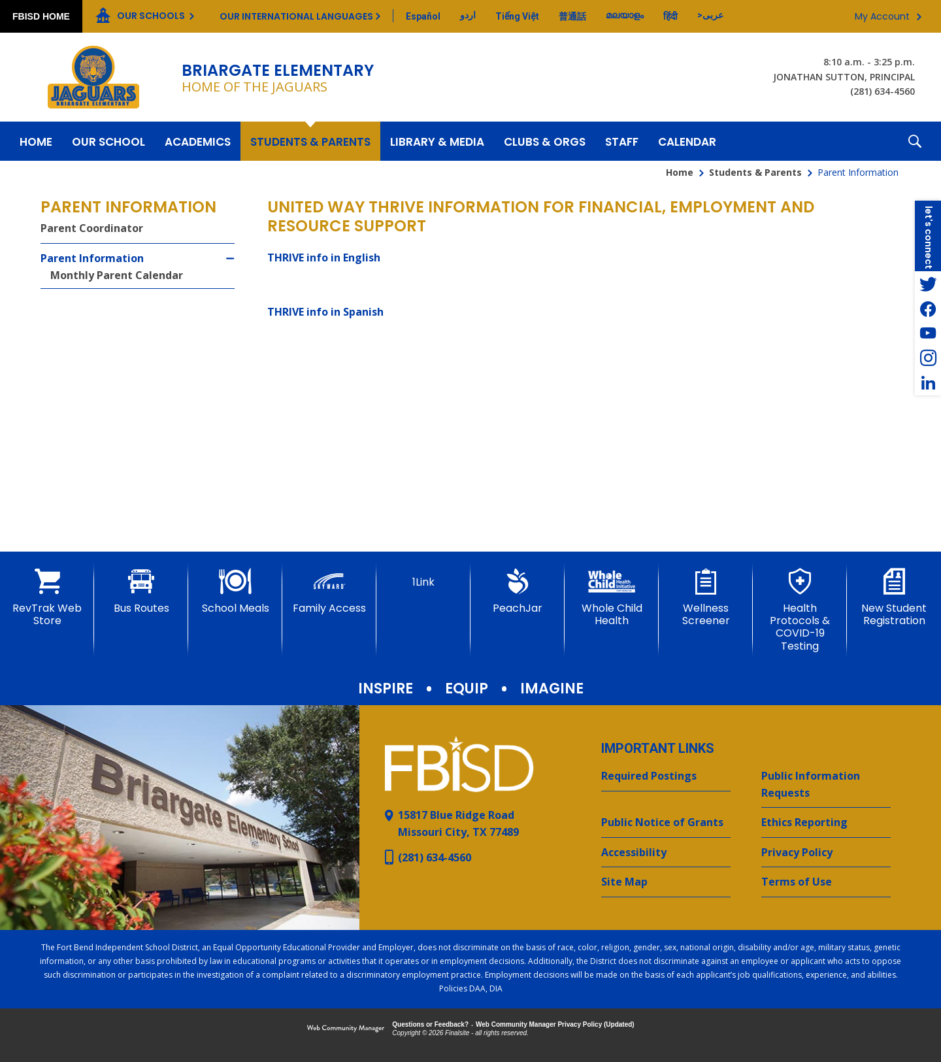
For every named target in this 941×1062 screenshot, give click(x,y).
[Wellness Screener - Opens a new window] (705, 598)
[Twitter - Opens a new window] (928, 283)
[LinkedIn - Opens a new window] (928, 383)
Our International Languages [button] (296, 16)
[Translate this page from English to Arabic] (710, 15)
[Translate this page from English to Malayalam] (624, 15)
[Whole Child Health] (611, 598)
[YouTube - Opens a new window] (928, 333)
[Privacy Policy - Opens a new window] (826, 853)
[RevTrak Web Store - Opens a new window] (47, 598)
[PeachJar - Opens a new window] (517, 591)
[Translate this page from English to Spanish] (423, 16)
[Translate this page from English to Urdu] (468, 15)
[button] (914, 141)
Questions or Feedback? (430, 1024)
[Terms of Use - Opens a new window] (826, 882)
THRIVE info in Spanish (325, 312)
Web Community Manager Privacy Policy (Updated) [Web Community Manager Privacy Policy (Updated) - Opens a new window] (555, 1024)
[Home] (36, 141)
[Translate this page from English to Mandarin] (572, 16)
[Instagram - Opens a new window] (928, 358)
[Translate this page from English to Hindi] (670, 16)
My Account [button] (882, 16)
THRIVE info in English (323, 257)
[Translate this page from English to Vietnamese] (517, 16)
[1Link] (423, 578)
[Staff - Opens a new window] (621, 141)
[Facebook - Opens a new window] (928, 308)
